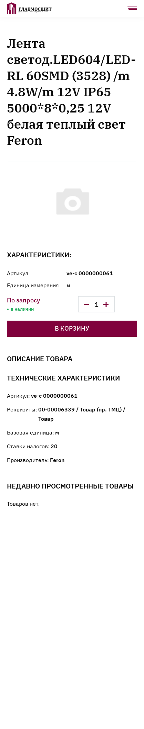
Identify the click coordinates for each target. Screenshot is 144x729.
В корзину (72, 328)
